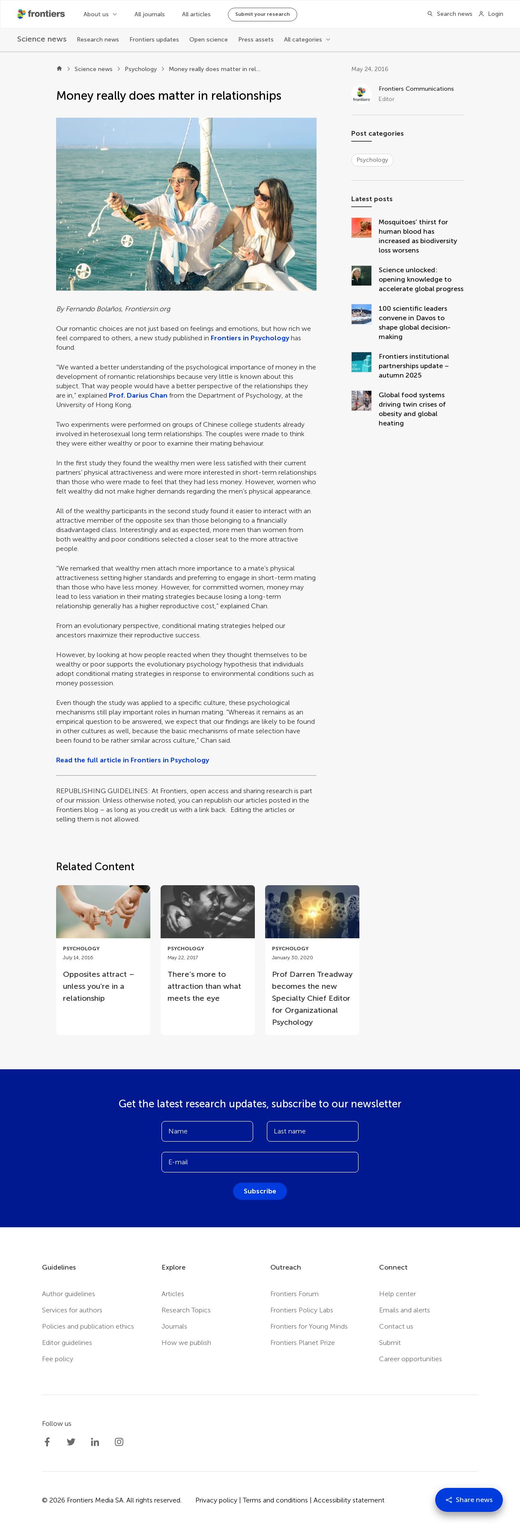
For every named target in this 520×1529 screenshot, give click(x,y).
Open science (208, 39)
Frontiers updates (154, 39)
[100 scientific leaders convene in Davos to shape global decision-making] (365, 323)
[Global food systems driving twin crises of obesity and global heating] (365, 409)
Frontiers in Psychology (250, 338)
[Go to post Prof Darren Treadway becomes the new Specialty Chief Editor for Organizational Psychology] (312, 960)
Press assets (256, 39)
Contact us (396, 1326)
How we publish (186, 1343)
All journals (149, 14)
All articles (196, 14)
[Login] (490, 14)
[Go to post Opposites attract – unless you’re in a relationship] (103, 948)
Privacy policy (216, 1500)
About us (96, 14)
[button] (186, 204)
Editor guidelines (67, 1343)
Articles (172, 1294)
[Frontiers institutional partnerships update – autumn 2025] (365, 366)
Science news (94, 69)
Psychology (141, 69)
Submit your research (262, 14)
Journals (174, 1326)
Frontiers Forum (294, 1294)
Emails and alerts (404, 1310)
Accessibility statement (349, 1500)
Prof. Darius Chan (138, 395)
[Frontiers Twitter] (71, 1442)
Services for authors (72, 1310)
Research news (98, 39)
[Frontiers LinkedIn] (95, 1442)
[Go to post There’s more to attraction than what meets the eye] (208, 948)
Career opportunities (410, 1359)
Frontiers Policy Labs (301, 1310)
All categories (303, 39)
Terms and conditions (275, 1500)
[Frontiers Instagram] (119, 1442)
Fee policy (57, 1359)
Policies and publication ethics (88, 1326)
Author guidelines (68, 1294)
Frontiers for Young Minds (309, 1326)
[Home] (59, 69)
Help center (397, 1294)
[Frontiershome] (42, 14)
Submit (390, 1343)
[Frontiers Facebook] (47, 1442)
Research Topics (186, 1310)
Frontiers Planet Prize (302, 1343)
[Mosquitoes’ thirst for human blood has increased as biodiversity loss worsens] (365, 236)
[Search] (447, 14)
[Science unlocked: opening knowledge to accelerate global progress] (365, 279)
